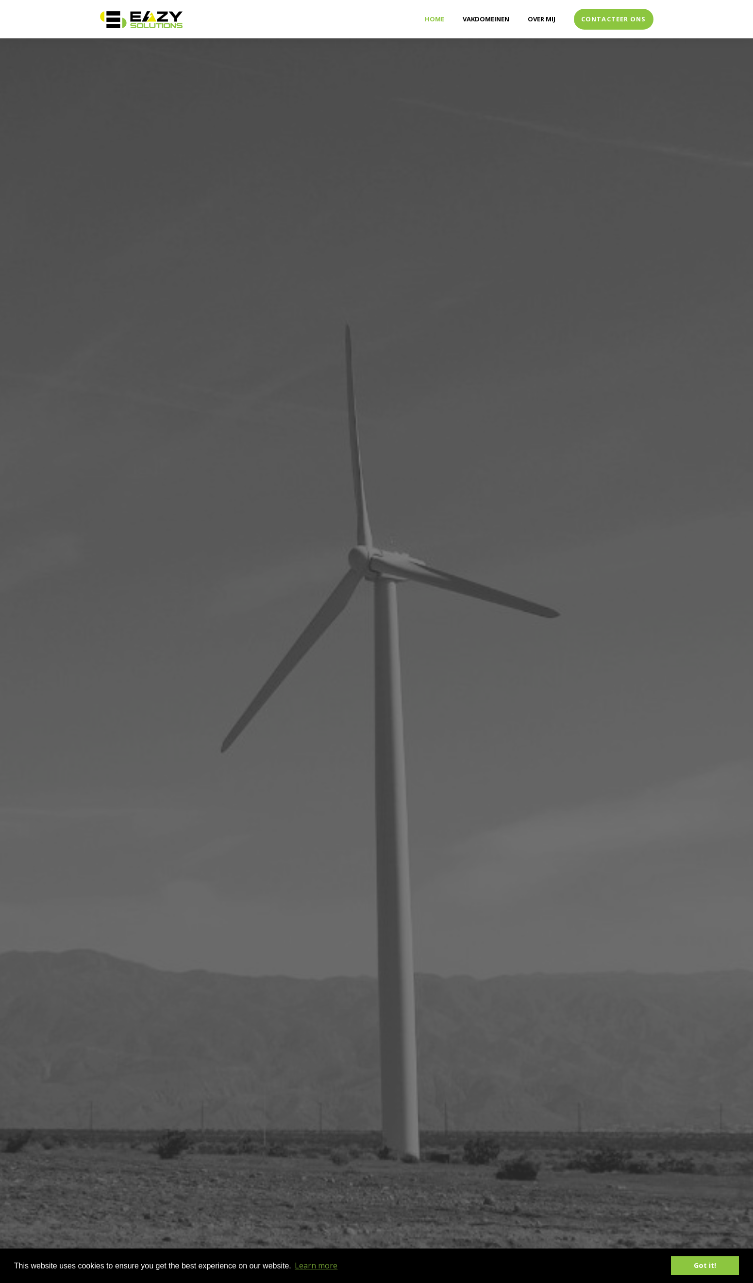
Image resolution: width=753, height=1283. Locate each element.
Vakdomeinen (486, 19)
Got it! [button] (705, 1265)
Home (434, 19)
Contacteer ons (613, 19)
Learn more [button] (316, 1265)
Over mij (541, 19)
